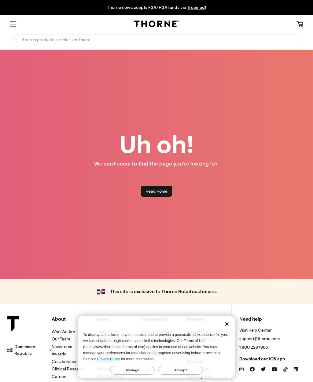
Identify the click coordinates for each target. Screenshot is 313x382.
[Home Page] (156, 24)
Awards (59, 354)
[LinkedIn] (296, 369)
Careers (60, 376)
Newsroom (62, 346)
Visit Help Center (255, 330)
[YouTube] (274, 369)
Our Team (61, 339)
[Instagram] (241, 369)
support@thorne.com (259, 338)
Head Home (156, 191)
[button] (13, 24)
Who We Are (63, 331)
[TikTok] (285, 369)
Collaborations (66, 361)
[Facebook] (252, 369)
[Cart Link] (300, 24)
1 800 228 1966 (253, 347)
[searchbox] (156, 40)
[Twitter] (263, 369)
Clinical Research (69, 369)
